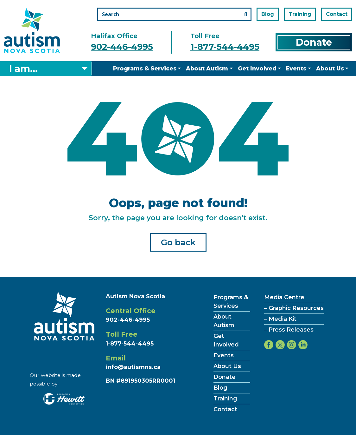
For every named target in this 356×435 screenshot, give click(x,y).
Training (300, 14)
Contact (336, 14)
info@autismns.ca (133, 367)
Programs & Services (144, 68)
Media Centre (284, 297)
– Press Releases (289, 329)
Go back (178, 242)
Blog (267, 14)
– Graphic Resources (294, 308)
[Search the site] (174, 14)
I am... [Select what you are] (23, 69)
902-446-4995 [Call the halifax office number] (122, 47)
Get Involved (257, 68)
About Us (330, 68)
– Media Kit (280, 318)
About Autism (207, 68)
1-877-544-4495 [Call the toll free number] (224, 47)
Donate (314, 42)
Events (296, 68)
